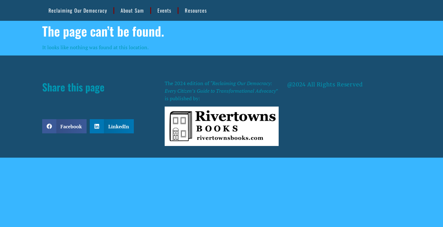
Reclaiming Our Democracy (77, 10)
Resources (196, 10)
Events (164, 10)
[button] (64, 126)
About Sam (132, 10)
